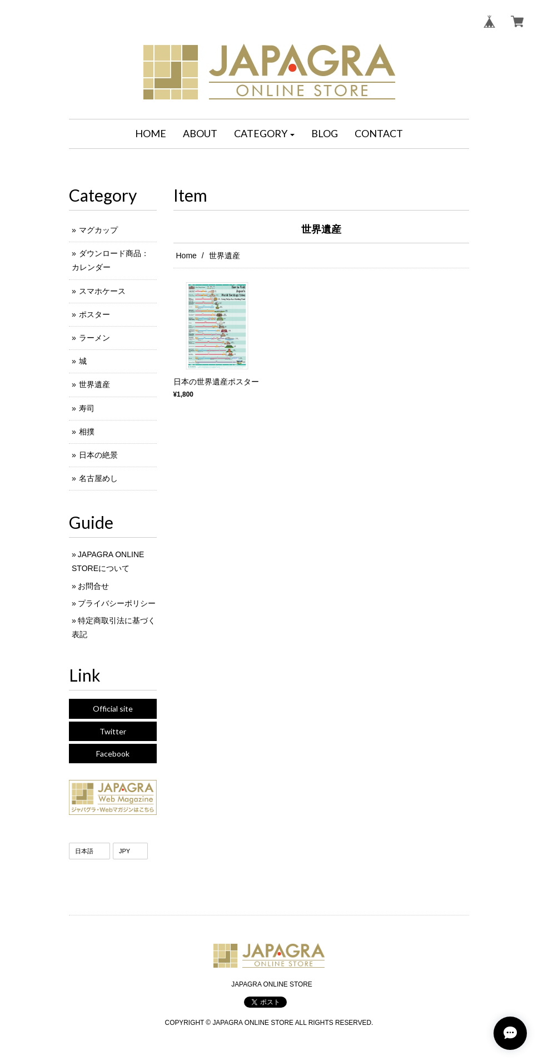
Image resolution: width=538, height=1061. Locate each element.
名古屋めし (98, 478)
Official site (113, 708)
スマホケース (102, 291)
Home (186, 255)
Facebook (112, 753)
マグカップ (98, 230)
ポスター (94, 314)
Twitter (112, 731)
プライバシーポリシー (117, 603)
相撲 (86, 431)
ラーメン (94, 337)
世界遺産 (94, 384)
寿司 (86, 408)
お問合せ (93, 586)
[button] (264, 133)
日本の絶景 (98, 455)
